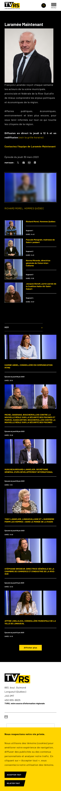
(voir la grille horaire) (31, 137)
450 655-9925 (12, 700)
